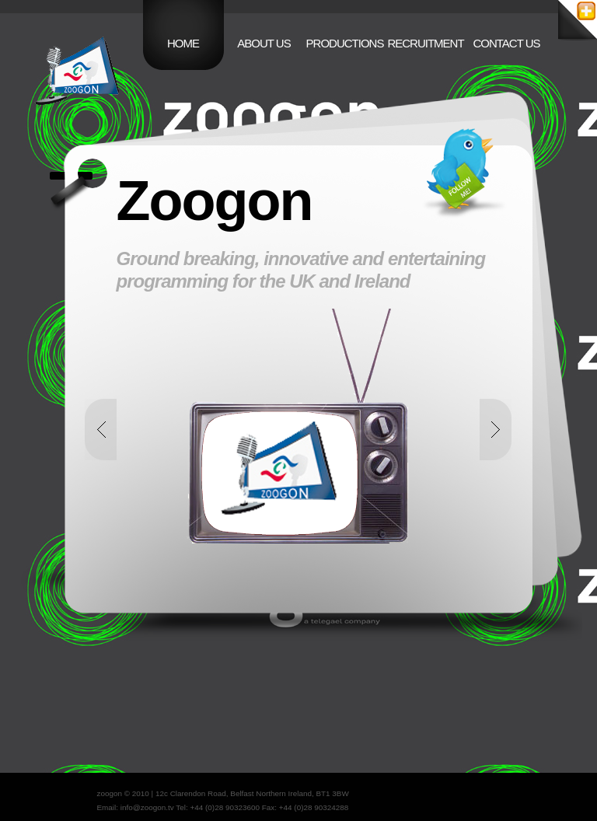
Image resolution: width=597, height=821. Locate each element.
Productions (345, 43)
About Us (263, 43)
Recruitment (425, 43)
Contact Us (506, 43)
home (183, 43)
